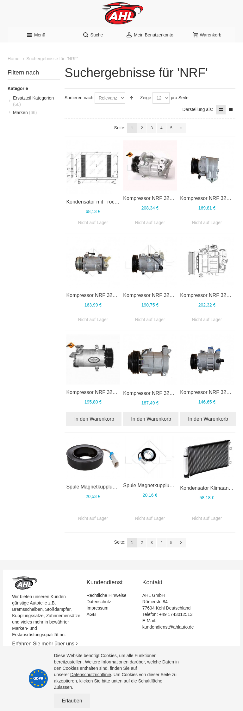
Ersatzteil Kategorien (33, 101)
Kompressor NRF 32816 (150, 198)
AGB (91, 614)
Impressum (97, 608)
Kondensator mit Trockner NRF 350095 (110, 201)
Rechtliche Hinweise (106, 595)
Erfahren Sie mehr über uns (43, 643)
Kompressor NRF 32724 (207, 198)
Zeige (145, 97)
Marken (25, 112)
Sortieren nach (79, 97)
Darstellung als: (198, 109)
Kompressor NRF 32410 (150, 393)
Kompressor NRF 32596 (150, 295)
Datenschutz (98, 601)
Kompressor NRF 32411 (93, 392)
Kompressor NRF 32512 (207, 295)
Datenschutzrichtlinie (90, 674)
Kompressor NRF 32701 (93, 295)
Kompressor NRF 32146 (207, 392)
